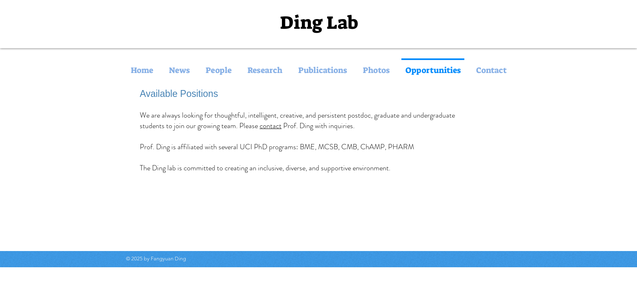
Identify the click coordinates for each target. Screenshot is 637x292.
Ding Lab (319, 22)
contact (271, 125)
